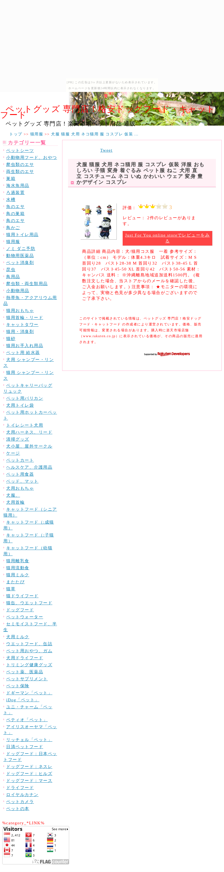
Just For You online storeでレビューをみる (167, 238)
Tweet (106, 150)
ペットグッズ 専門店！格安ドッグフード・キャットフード (107, 111)
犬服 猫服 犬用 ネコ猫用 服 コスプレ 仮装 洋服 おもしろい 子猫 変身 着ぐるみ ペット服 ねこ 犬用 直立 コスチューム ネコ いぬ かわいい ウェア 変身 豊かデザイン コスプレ (140, 173)
